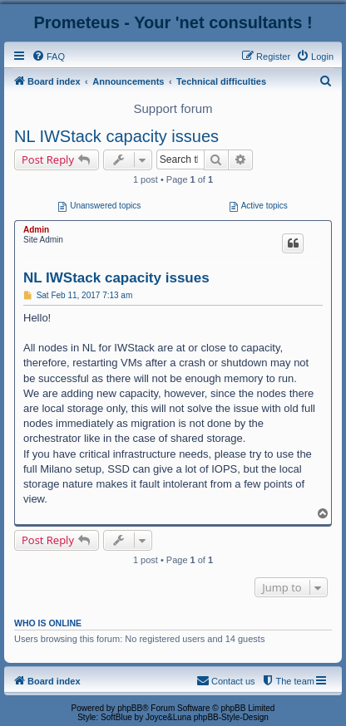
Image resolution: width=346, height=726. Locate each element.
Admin (36, 229)
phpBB (129, 708)
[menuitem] (48, 56)
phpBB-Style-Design (231, 717)
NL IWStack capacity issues (116, 136)
